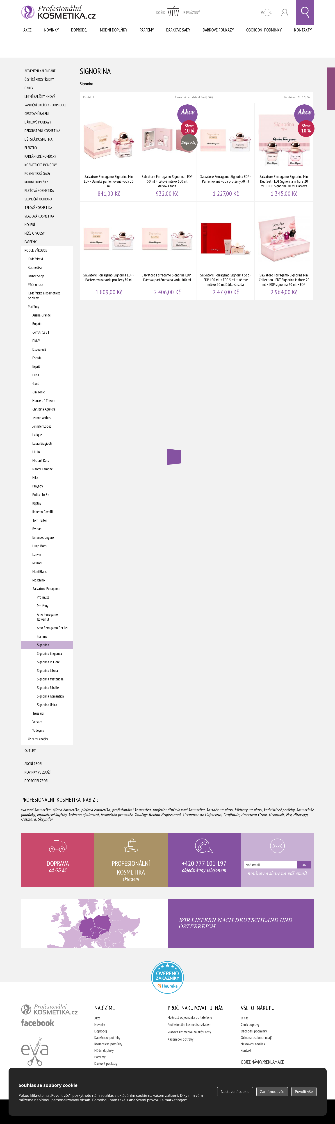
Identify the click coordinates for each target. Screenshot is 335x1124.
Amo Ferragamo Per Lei (52, 627)
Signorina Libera (47, 670)
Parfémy (147, 30)
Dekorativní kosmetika (42, 130)
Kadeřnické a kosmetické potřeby (44, 296)
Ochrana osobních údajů (256, 1037)
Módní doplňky (113, 30)
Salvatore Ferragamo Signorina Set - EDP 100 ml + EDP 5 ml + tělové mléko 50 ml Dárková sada (225, 251)
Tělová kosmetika (38, 207)
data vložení (199, 97)
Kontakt (246, 1050)
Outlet (30, 750)
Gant (35, 383)
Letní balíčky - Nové (40, 96)
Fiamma (42, 636)
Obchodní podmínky (264, 30)
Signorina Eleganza (49, 653)
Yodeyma (38, 730)
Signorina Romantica (50, 696)
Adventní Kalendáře (40, 70)
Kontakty (303, 30)
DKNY (36, 340)
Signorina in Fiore (48, 662)
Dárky (29, 87)
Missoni (37, 563)
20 (298, 97)
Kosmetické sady (37, 173)
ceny (210, 97)
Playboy (37, 486)
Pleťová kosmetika (39, 190)
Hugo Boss (39, 545)
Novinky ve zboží (37, 772)
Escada (36, 357)
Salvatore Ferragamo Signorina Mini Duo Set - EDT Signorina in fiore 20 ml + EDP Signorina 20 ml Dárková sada (284, 152)
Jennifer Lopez (42, 426)
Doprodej (79, 30)
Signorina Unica (47, 704)
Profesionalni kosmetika (167, 977)
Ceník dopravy (250, 1024)
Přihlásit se (285, 12)
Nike (35, 477)
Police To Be (40, 494)
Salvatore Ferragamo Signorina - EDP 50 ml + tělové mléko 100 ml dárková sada (167, 152)
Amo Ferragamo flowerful (47, 617)
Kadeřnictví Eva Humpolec (34, 1051)
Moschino (38, 580)
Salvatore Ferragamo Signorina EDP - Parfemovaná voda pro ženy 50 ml (109, 251)
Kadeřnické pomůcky (40, 156)
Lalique (37, 434)
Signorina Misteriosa (50, 679)
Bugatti (37, 323)
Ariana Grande (41, 315)
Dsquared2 (39, 349)
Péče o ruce (35, 284)
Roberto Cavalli (42, 511)
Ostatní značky (38, 738)
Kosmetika (35, 267)
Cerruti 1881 (40, 332)
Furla (35, 374)
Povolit (304, 1091)
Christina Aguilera (43, 409)
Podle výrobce (36, 250)
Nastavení (235, 1091)
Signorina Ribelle (48, 687)
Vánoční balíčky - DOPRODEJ (45, 105)
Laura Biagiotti (42, 443)
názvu (187, 97)
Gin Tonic (38, 392)
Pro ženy (42, 605)
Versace (37, 721)
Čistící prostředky (39, 79)
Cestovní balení (37, 113)
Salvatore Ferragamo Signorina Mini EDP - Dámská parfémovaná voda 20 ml (109, 152)
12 (303, 97)
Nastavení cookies (253, 1043)
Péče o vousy (35, 233)
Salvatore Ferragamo (46, 588)
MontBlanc (39, 571)
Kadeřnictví (35, 258)
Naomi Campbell (43, 469)
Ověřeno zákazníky (331, 88)
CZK (266, 12)
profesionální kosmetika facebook (37, 1022)
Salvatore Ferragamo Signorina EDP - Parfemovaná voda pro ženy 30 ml (225, 152)
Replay (36, 503)
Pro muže (43, 597)
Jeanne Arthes (41, 417)
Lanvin (36, 554)
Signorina (43, 644)
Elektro (31, 147)
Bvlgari (36, 528)
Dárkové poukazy (218, 30)
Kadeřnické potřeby (107, 1037)
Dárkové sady (178, 30)
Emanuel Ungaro (43, 537)
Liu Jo (36, 451)
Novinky (51, 30)
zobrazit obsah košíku (178, 12)
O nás (244, 1018)
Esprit (36, 366)
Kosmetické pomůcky (41, 164)
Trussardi (38, 713)
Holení (30, 224)
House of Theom (43, 400)
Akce (27, 30)
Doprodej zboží (36, 780)
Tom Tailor (39, 520)
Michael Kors (40, 460)
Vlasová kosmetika (39, 216)
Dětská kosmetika (38, 139)
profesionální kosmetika (49, 1009)
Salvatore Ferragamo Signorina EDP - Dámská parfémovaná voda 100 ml (167, 251)
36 (308, 97)
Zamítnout (272, 1091)
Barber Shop (36, 276)
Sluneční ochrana (38, 199)
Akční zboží (33, 763)
